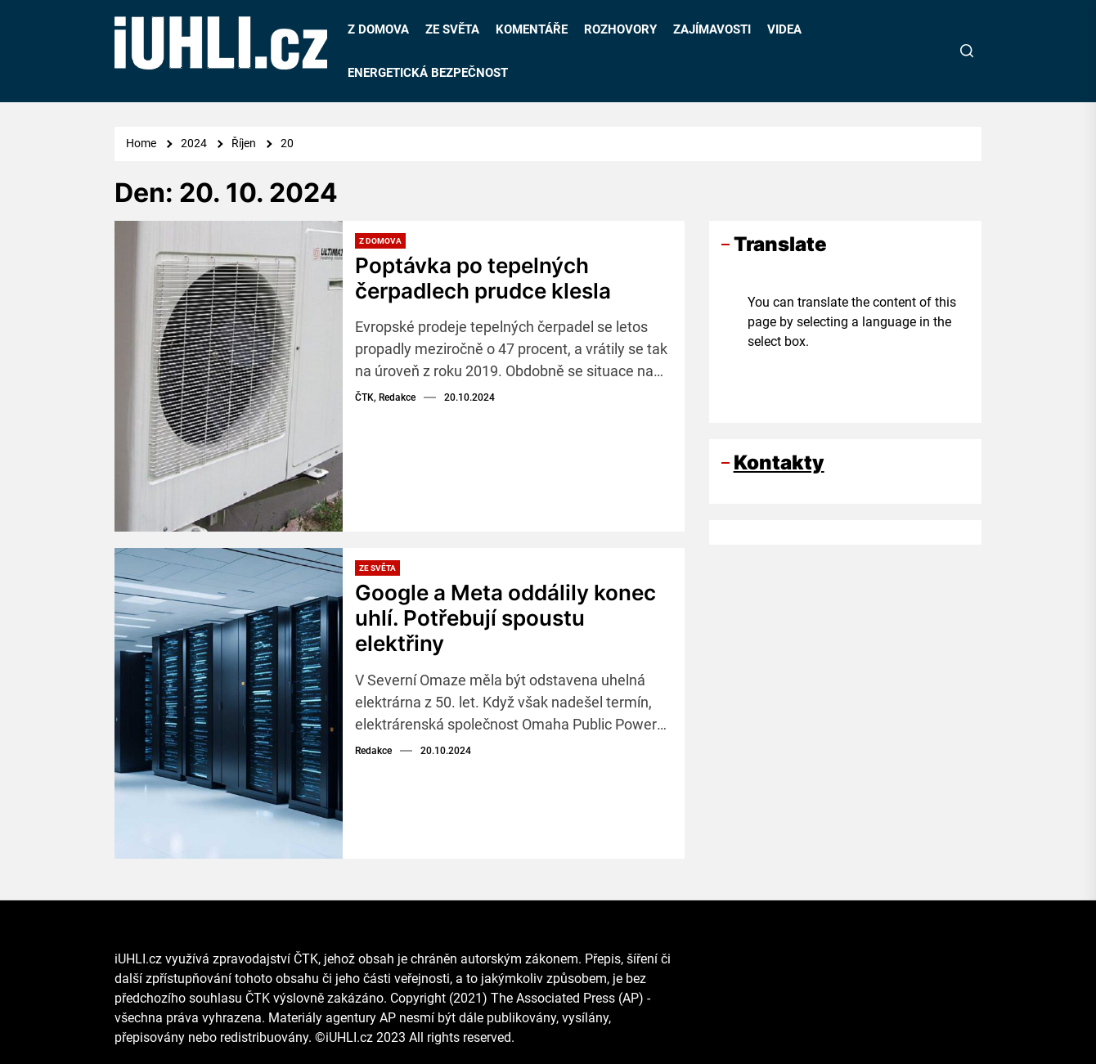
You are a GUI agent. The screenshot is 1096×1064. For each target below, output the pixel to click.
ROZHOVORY (620, 29)
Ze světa (377, 567)
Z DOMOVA (378, 29)
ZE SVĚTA (452, 29)
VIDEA (784, 29)
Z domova (380, 240)
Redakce (373, 750)
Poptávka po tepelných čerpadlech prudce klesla (483, 278)
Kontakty (779, 462)
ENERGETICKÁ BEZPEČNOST (428, 72)
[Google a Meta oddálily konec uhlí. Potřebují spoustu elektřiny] (229, 703)
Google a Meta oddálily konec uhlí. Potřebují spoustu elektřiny (505, 618)
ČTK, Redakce (385, 397)
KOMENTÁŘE (532, 29)
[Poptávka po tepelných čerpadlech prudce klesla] (229, 376)
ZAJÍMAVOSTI (712, 29)
